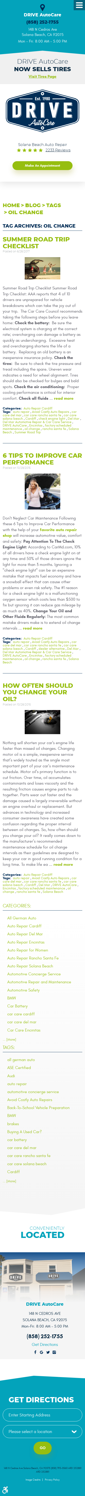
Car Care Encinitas (23, 1030)
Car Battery (17, 1006)
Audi (11, 1076)
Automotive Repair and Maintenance (39, 982)
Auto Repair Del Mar (25, 934)
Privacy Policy (52, 1479)
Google (42, 1352)
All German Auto (21, 918)
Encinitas (35, 425)
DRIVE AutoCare (15, 425)
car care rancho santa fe (42, 415)
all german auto (21, 1059)
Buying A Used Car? (24, 1132)
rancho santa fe (54, 429)
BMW (11, 998)
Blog (33, 205)
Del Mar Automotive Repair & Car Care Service (37, 422)
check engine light (52, 419)
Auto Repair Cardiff (38, 408)
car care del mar (21, 1022)
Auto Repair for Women (27, 950)
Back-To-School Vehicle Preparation (38, 1107)
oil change (25, 212)
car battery (17, 1139)
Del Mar (73, 419)
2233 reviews (58, 150)
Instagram (54, 1352)
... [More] (9, 1040)
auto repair (21, 412)
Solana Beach (53, 892)
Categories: (17, 906)
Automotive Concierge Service (34, 974)
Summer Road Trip (28, 432)
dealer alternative (52, 649)
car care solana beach (26, 1164)
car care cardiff (21, 1014)
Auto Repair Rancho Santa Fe (33, 958)
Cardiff (30, 419)
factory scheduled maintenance (41, 888)
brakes (13, 1124)
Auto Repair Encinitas (25, 942)
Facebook (35, 1352)
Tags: (9, 1047)
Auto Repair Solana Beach (30, 966)
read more (63, 398)
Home (11, 205)
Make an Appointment (42, 165)
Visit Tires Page (42, 76)
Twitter (48, 1352)
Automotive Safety (23, 990)
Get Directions (45, 1345)
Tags (53, 205)
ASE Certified (19, 1067)
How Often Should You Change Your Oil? (38, 692)
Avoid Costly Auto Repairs (50, 412)
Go (43, 1448)
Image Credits (33, 1479)
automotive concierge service (33, 1091)
